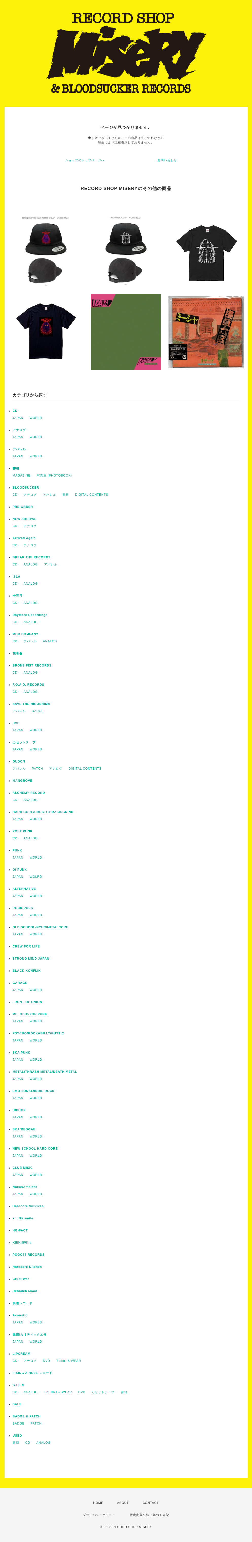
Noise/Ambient (25, 1187)
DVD (16, 723)
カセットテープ (24, 742)
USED (17, 1435)
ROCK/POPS (23, 908)
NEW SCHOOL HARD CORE (35, 1148)
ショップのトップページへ (85, 160)
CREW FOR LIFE (26, 946)
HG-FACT (20, 1230)
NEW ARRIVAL (24, 519)
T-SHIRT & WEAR (58, 1392)
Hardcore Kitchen (27, 1267)
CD (15, 411)
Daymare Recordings (30, 615)
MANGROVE (23, 780)
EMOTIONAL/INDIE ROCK (34, 1091)
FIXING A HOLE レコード (32, 1373)
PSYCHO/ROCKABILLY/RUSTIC (38, 1033)
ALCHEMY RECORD (29, 793)
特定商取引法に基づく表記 (149, 1515)
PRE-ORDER (23, 507)
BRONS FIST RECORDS (32, 665)
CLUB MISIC (23, 1168)
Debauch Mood (25, 1291)
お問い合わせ (167, 160)
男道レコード (22, 1303)
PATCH (37, 768)
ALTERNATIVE (24, 889)
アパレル (19, 449)
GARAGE (20, 983)
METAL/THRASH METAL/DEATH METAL (45, 1072)
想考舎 (18, 653)
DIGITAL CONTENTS (91, 494)
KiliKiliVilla (22, 1242)
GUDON (19, 761)
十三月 (18, 596)
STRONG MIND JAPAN (31, 958)
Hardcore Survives (28, 1206)
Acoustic (20, 1315)
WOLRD (36, 877)
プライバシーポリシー (99, 1515)
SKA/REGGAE (24, 1129)
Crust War (21, 1279)
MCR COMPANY (25, 634)
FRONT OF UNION (27, 1002)
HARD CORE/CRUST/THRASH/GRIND (43, 812)
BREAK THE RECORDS (32, 557)
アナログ (19, 430)
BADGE (38, 711)
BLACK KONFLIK (27, 970)
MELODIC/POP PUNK (30, 1014)
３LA (17, 576)
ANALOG (31, 564)
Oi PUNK (20, 869)
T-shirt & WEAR (68, 1361)
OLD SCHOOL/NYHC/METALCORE (41, 927)
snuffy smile (23, 1218)
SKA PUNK (21, 1052)
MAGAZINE (22, 475)
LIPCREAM (22, 1354)
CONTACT (151, 1503)
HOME (98, 1503)
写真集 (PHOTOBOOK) (54, 475)
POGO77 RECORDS (29, 1254)
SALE (17, 1404)
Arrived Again (24, 538)
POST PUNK (23, 831)
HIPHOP (19, 1110)
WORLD (36, 418)
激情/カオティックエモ (30, 1334)
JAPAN (18, 418)
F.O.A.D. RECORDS (28, 684)
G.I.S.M (19, 1385)
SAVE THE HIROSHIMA (31, 704)
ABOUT (123, 1503)
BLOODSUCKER (26, 487)
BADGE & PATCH (27, 1416)
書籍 (16, 468)
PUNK (17, 850)
